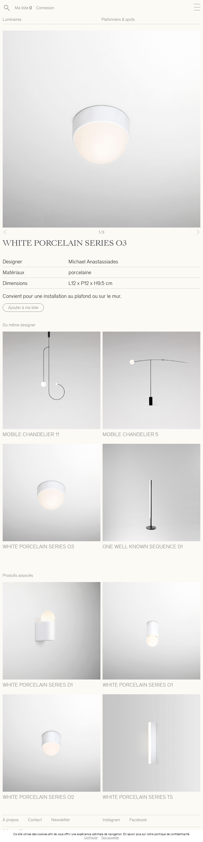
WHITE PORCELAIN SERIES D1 (38, 685)
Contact (35, 819)
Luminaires (12, 19)
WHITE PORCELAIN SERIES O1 (138, 685)
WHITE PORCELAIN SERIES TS (138, 797)
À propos (11, 819)
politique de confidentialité (171, 834)
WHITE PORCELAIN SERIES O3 (38, 546)
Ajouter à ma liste (23, 307)
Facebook (138, 819)
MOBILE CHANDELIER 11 (31, 434)
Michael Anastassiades (93, 261)
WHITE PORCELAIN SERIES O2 (38, 797)
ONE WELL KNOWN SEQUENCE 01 (143, 546)
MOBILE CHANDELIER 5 (130, 434)
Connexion (45, 7)
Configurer (91, 837)
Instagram (111, 819)
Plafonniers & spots (118, 19)
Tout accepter (110, 837)
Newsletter (60, 819)
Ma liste (23, 7)
